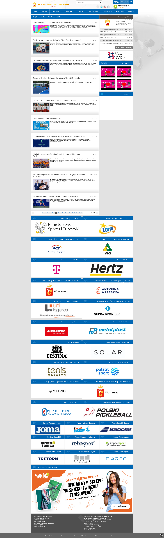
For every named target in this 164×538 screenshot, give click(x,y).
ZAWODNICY (56, 11)
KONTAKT (132, 11)
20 (81, 213)
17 (74, 213)
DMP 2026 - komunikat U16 (108, 32)
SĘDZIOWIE (93, 11)
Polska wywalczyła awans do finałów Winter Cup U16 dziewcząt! (57, 40)
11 (60, 213)
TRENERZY (70, 11)
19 (79, 213)
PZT (116, 2)
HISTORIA (120, 11)
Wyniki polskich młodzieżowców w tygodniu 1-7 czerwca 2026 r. (118, 29)
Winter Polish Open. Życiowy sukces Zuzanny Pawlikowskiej (55, 196)
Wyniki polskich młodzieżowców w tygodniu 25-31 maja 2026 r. (117, 35)
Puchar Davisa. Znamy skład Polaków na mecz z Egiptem (54, 100)
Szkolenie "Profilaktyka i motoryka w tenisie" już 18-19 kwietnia (56, 78)
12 (62, 213)
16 (72, 213)
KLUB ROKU (107, 11)
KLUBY (81, 11)
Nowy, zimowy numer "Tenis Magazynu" (48, 118)
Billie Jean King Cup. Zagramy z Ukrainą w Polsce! (52, 22)
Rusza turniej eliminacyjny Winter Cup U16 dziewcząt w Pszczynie (57, 60)
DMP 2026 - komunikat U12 (108, 37)
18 (76, 213)
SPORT (44, 11)
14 (67, 213)
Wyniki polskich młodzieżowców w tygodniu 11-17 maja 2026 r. (117, 43)
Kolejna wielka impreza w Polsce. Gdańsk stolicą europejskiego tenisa (59, 136)
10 (58, 213)
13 (65, 213)
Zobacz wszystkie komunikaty (123, 47)
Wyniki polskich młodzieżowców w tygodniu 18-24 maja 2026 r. (117, 40)
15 (69, 213)
